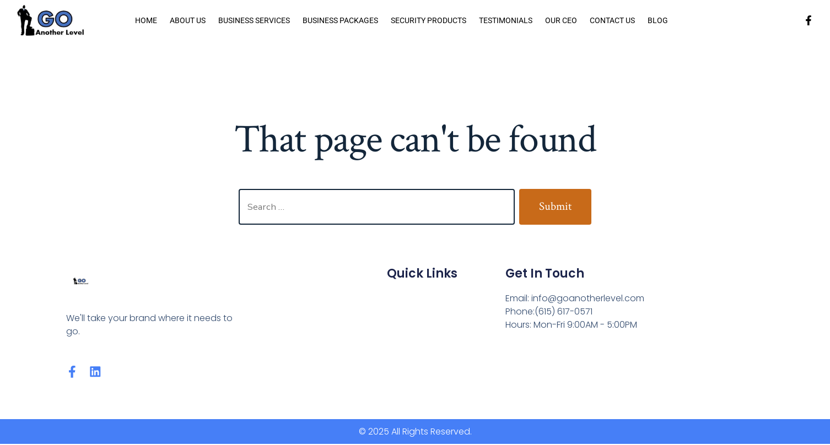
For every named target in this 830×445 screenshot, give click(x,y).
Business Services (254, 20)
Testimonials (505, 20)
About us (188, 20)
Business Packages (340, 20)
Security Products (428, 20)
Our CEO (561, 20)
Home (146, 20)
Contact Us (612, 20)
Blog (658, 20)
